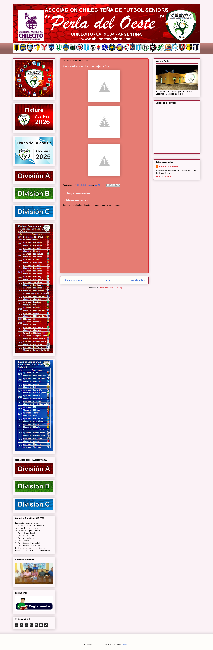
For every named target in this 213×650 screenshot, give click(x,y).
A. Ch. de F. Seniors (168, 166)
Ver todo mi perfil (163, 176)
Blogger (125, 644)
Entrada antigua (138, 280)
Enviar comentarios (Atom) (110, 288)
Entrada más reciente (73, 280)
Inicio (107, 280)
